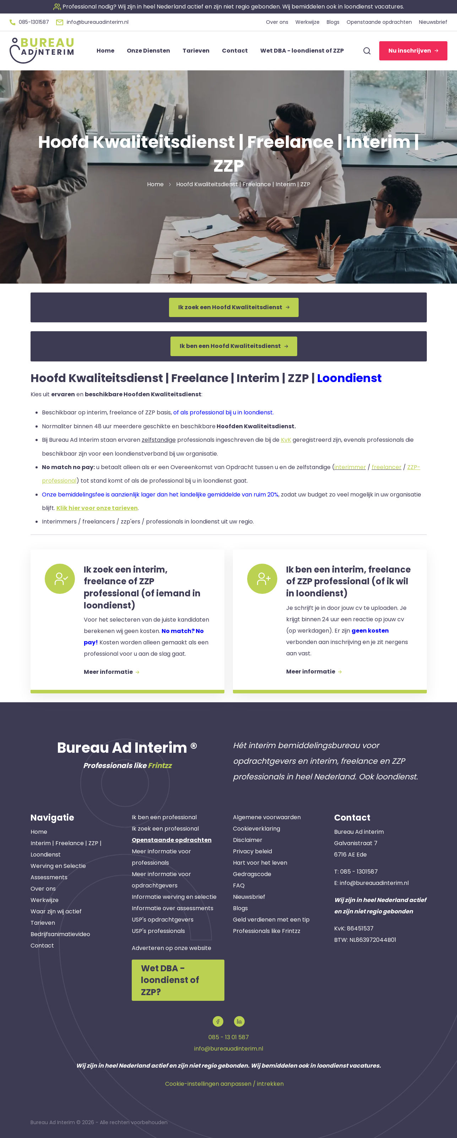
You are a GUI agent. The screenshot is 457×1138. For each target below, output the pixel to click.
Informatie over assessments (172, 908)
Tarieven (43, 923)
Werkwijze (45, 900)
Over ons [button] (277, 22)
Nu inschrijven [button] (413, 51)
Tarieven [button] (196, 51)
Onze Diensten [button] (148, 51)
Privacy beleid (252, 851)
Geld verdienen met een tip (271, 920)
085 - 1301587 (359, 872)
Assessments (49, 877)
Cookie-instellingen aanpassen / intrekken (224, 1084)
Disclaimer (247, 840)
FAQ (239, 885)
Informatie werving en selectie (174, 897)
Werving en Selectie (58, 866)
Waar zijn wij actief (56, 911)
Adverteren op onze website (171, 948)
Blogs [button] (333, 22)
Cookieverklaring (256, 829)
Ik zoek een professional (165, 829)
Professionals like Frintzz (266, 931)
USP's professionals (158, 931)
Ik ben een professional (164, 817)
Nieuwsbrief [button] (433, 22)
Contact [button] (235, 51)
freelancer (387, 467)
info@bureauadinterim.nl (374, 883)
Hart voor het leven (260, 863)
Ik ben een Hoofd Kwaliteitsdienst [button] (234, 346)
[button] (228, 6)
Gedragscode (252, 874)
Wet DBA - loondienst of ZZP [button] (302, 51)
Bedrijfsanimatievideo (60, 934)
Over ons (43, 889)
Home (39, 832)
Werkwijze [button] (307, 22)
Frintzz (160, 766)
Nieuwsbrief (249, 897)
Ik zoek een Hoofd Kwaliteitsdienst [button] (233, 307)
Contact (42, 945)
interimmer (350, 467)
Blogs (240, 908)
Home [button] (105, 51)
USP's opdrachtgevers (163, 920)
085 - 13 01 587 (228, 1037)
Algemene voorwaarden (267, 817)
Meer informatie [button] (111, 672)
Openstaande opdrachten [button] (379, 22)
